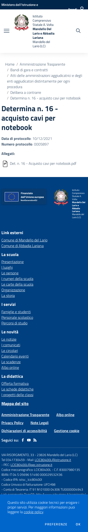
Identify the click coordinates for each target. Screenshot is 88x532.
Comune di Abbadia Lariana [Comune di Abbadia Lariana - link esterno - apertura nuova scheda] (22, 245)
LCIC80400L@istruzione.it (53, 459)
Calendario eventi (15, 356)
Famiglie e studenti (16, 312)
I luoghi (7, 267)
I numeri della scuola (17, 278)
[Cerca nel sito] (78, 31)
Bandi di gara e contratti (29, 70)
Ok (78, 524)
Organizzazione (13, 290)
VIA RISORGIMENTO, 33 (17, 454)
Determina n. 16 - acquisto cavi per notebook (45, 98)
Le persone (10, 273)
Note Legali (40, 423)
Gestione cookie (66, 430)
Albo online (10, 367)
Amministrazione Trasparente (42, 64)
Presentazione (12, 261)
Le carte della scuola (17, 284)
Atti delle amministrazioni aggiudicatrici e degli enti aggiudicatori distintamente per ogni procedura (44, 81)
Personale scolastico (17, 317)
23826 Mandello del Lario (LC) (57, 454)
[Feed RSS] (35, 440)
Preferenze (56, 524)
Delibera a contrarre (25, 92)
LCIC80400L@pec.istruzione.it (31, 464)
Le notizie (8, 339)
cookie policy (33, 512)
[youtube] (29, 440)
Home (10, 64)
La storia (8, 295)
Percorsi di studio (14, 323)
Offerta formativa (15, 383)
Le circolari (9, 350)
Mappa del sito (15, 403)
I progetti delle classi (17, 395)
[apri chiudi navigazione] (6, 31)
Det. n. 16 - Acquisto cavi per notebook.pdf (43, 163)
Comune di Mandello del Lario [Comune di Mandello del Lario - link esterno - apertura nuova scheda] (24, 240)
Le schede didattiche (17, 389)
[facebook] (23, 440)
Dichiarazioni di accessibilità (24, 430)
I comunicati (10, 345)
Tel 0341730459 (13, 459)
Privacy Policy (12, 423)
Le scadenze (11, 362)
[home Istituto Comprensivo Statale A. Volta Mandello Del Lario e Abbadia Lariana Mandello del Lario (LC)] (35, 31)
